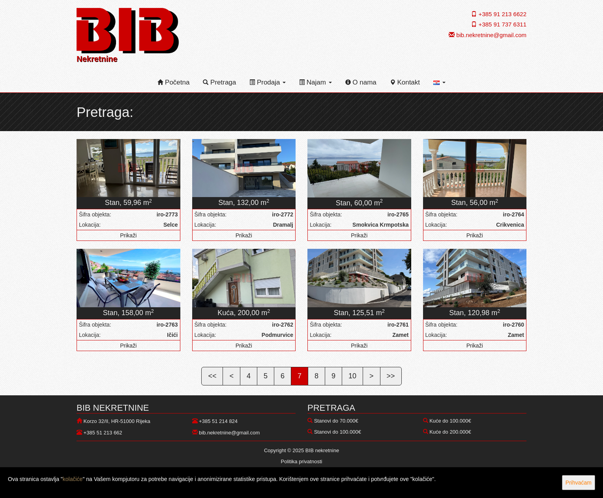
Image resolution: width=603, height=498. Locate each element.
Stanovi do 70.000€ (336, 421)
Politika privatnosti (301, 461)
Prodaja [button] (267, 82)
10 (352, 376)
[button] (439, 82)
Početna (173, 82)
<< (212, 376)
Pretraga (219, 82)
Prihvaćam (579, 482)
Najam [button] (315, 82)
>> (391, 376)
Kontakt (405, 82)
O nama (360, 82)
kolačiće (73, 479)
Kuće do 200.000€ (450, 432)
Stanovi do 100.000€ (337, 432)
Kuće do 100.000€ (450, 421)
